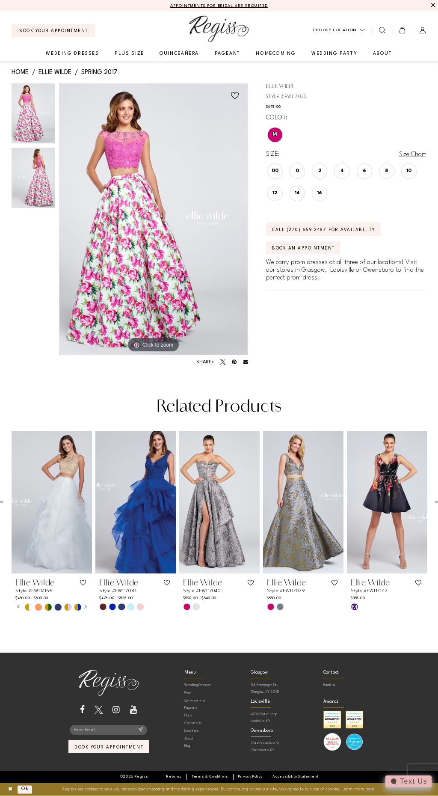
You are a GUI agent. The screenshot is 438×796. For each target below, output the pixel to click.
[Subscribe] (141, 730)
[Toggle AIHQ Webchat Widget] (408, 781)
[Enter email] (108, 730)
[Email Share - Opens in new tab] (245, 362)
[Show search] (382, 30)
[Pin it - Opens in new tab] (234, 362)
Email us (329, 685)
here (369, 789)
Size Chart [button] (412, 154)
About (188, 738)
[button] (403, 30)
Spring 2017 (99, 72)
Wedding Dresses (197, 685)
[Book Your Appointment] (53, 30)
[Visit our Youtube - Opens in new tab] (133, 710)
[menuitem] (53, 30)
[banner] (219, 29)
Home (20, 72)
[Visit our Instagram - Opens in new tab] (116, 710)
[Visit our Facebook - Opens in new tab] (82, 710)
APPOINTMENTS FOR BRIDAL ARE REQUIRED (219, 6)
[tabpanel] (33, 115)
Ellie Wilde (54, 72)
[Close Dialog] (10, 789)
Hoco (188, 715)
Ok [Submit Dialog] (25, 789)
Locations (191, 731)
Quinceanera (194, 700)
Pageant (190, 708)
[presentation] (52, 502)
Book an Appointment (303, 248)
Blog (187, 746)
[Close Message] (432, 5)
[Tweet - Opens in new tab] (222, 362)
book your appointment (108, 747)
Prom (188, 693)
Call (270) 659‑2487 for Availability (323, 230)
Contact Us (192, 723)
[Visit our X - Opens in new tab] (99, 710)
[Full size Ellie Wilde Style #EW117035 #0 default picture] (153, 219)
